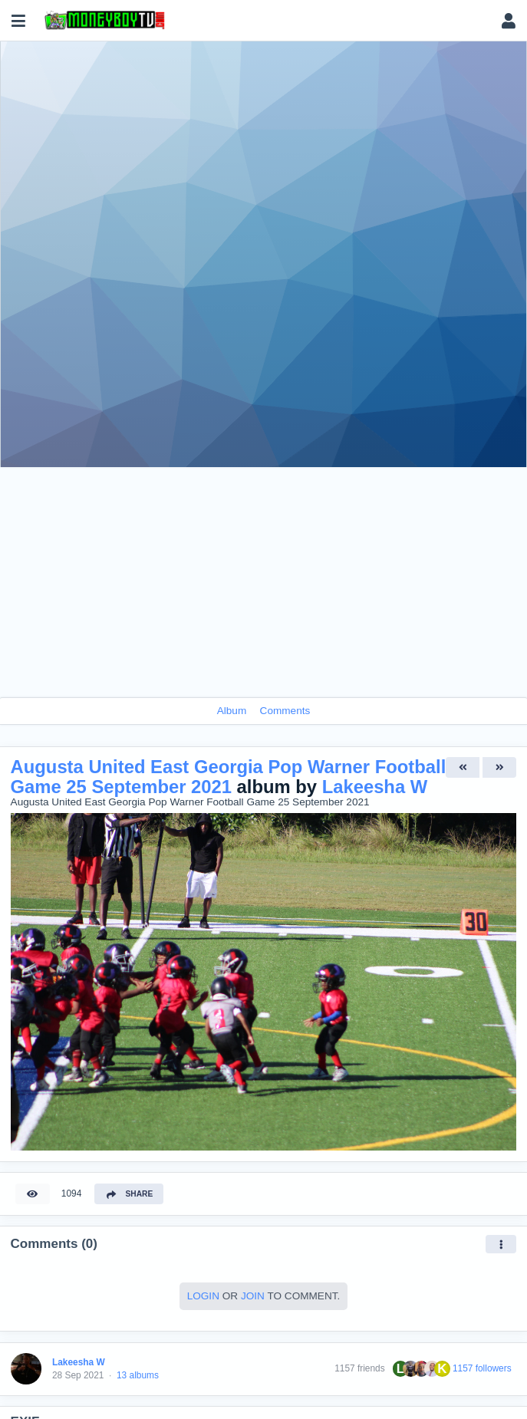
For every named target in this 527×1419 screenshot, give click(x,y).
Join (253, 1296)
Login (203, 1296)
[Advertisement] (263, 582)
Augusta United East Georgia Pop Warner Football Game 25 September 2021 (228, 776)
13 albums (138, 1375)
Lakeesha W (375, 786)
